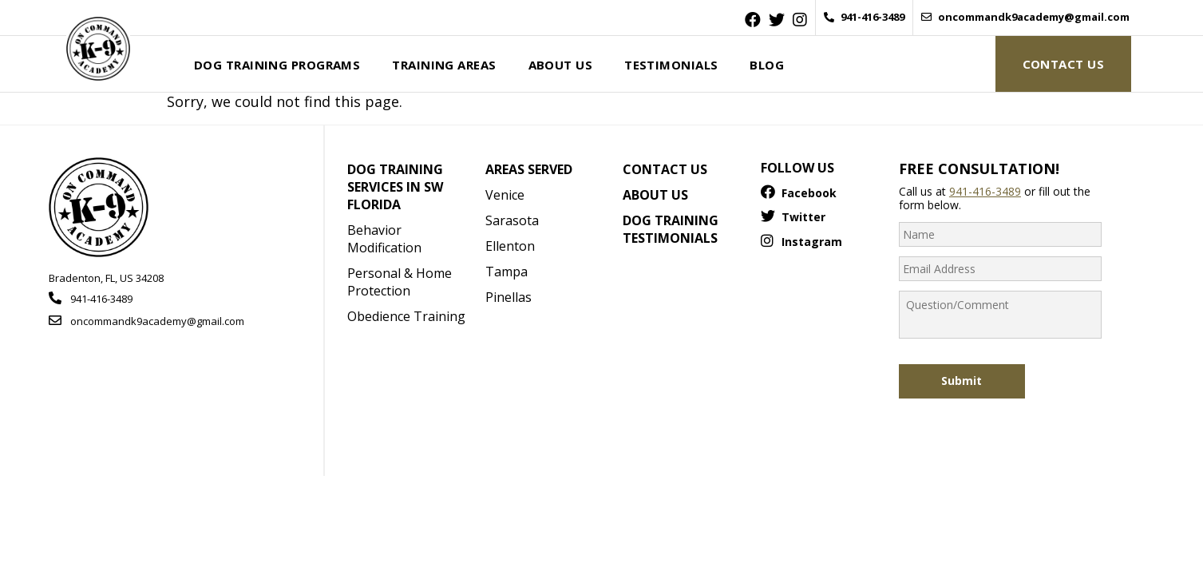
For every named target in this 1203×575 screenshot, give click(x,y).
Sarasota (512, 220)
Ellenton (510, 246)
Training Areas (444, 65)
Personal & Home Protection (399, 281)
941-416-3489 (864, 17)
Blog (767, 65)
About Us (560, 65)
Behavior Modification (384, 238)
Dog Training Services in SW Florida (395, 187)
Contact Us (1063, 64)
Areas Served (528, 169)
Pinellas (508, 297)
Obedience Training (406, 316)
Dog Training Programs (277, 65)
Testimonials (671, 65)
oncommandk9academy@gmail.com (1025, 17)
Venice (504, 195)
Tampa (506, 271)
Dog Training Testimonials (670, 229)
